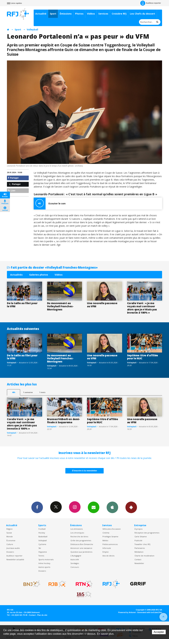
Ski (39, 548)
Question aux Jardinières (81, 552)
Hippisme (42, 552)
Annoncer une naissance (81, 548)
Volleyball (32, 29)
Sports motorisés (45, 559)
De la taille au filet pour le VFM (22, 304)
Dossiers (10, 552)
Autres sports (44, 567)
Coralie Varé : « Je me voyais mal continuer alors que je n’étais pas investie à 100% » (142, 307)
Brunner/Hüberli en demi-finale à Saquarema (63, 420)
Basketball (42, 536)
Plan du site (42, 615)
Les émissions (76, 529)
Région (9, 529)
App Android (131, 507)
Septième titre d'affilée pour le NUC (142, 357)
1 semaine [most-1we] (28, 392)
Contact (138, 559)
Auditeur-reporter (150, 3)
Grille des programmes (80, 540)
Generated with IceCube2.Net (149, 612)
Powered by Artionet (127, 612)
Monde (9, 536)
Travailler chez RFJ (142, 544)
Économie (10, 540)
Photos (79, 13)
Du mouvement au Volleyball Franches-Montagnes (60, 306)
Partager (13, 178)
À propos (138, 529)
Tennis (41, 556)
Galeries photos (38, 274)
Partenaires (140, 548)
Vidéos (91, 13)
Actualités (16, 274)
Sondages (74, 563)
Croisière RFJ (119, 13)
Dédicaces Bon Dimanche (81, 544)
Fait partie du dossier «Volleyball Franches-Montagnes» (52, 267)
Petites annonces (110, 544)
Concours (74, 567)
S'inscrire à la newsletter (84, 470)
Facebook (37, 507)
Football (42, 529)
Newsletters (93, 507)
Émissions (66, 13)
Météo (105, 540)
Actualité (40, 13)
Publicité (138, 540)
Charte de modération (144, 556)
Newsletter (139, 563)
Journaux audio (13, 548)
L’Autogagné (75, 556)
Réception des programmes (147, 533)
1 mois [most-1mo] (42, 392)
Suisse (9, 533)
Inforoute (106, 548)
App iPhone (112, 507)
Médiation (139, 552)
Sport (53, 13)
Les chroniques (77, 533)
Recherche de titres (79, 536)
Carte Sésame (141, 536)
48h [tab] (13, 392)
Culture (9, 544)
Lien (11, 190)
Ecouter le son (50, 203)
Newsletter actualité (15, 559)
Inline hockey (44, 563)
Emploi (105, 552)
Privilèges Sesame (110, 536)
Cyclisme (42, 544)
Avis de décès (108, 556)
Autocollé (74, 559)
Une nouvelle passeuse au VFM (102, 304)
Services (103, 13)
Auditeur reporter (14, 556)
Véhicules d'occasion (111, 529)
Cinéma (105, 533)
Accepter (159, 632)
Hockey (41, 533)
